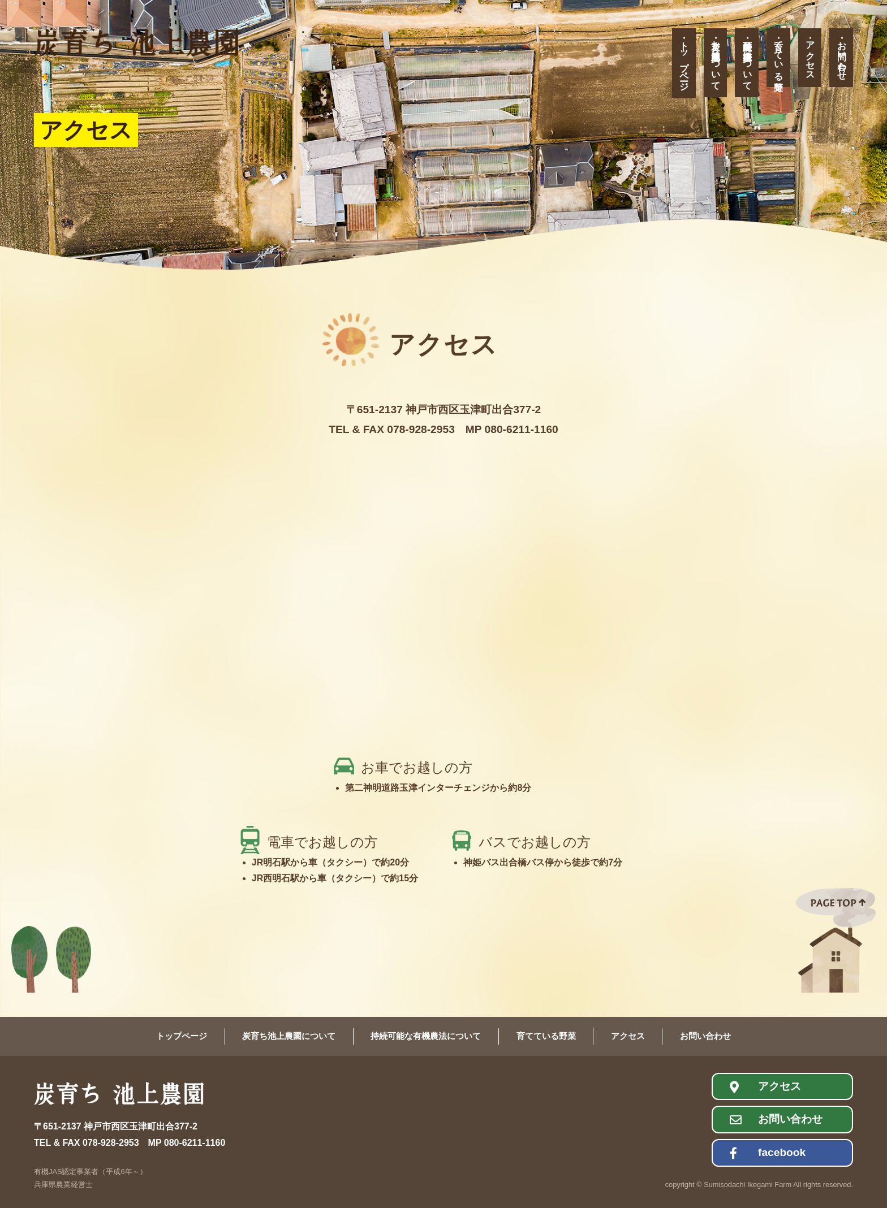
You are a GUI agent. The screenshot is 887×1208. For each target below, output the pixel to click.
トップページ (684, 60)
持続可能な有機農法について (747, 60)
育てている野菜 (778, 55)
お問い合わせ (842, 55)
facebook (782, 1152)
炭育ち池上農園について (716, 60)
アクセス (810, 55)
